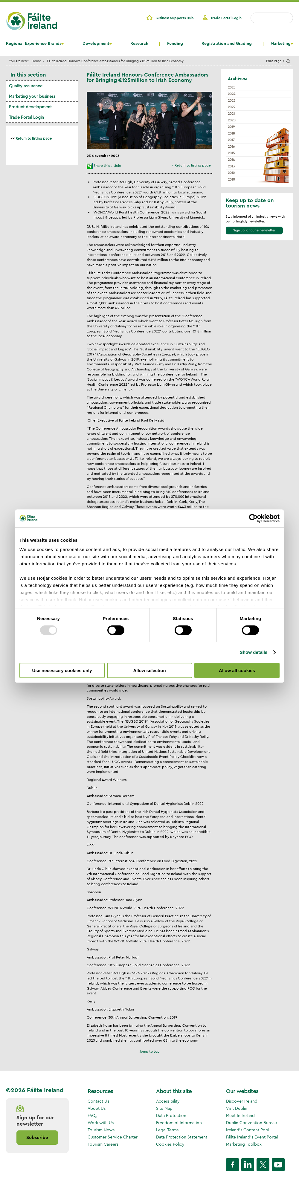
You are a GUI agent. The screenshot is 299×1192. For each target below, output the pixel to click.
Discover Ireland (241, 1101)
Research (139, 44)
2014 (231, 160)
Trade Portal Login (226, 18)
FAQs (92, 1115)
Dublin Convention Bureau (251, 1123)
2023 (231, 100)
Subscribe (37, 1137)
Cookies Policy (170, 1144)
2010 (231, 179)
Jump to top (150, 1051)
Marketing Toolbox (244, 1144)
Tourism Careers (103, 1144)
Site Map (164, 1108)
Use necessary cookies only (62, 670)
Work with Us (101, 1123)
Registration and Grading (227, 44)
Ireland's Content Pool (247, 1130)
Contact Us (98, 1101)
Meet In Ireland (240, 1115)
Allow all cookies (237, 670)
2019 (231, 127)
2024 (231, 94)
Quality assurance (25, 85)
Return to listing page (34, 138)
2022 (231, 107)
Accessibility (168, 1101)
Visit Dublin (236, 1108)
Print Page (273, 61)
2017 (231, 140)
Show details (254, 652)
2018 (231, 133)
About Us (97, 1108)
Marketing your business (32, 96)
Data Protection (171, 1115)
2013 (231, 166)
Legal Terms (167, 1130)
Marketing (281, 44)
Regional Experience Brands (33, 44)
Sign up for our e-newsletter (254, 230)
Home (36, 61)
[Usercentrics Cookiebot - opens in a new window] (253, 518)
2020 (232, 120)
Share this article (107, 165)
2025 (231, 87)
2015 (231, 153)
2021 (231, 114)
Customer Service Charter (113, 1137)
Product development (30, 106)
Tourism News (101, 1130)
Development (96, 44)
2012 (231, 173)
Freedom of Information (179, 1123)
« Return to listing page (191, 165)
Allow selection (149, 670)
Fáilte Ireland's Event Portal (252, 1137)
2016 (231, 146)
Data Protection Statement (181, 1137)
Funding (175, 44)
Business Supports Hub (174, 18)
